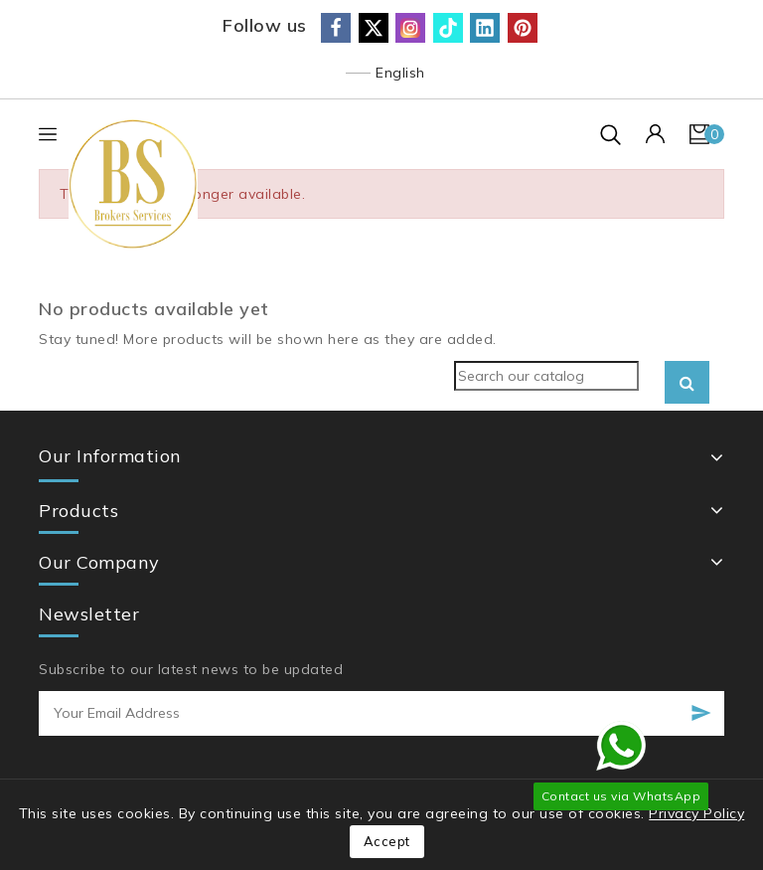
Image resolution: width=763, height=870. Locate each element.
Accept (387, 841)
